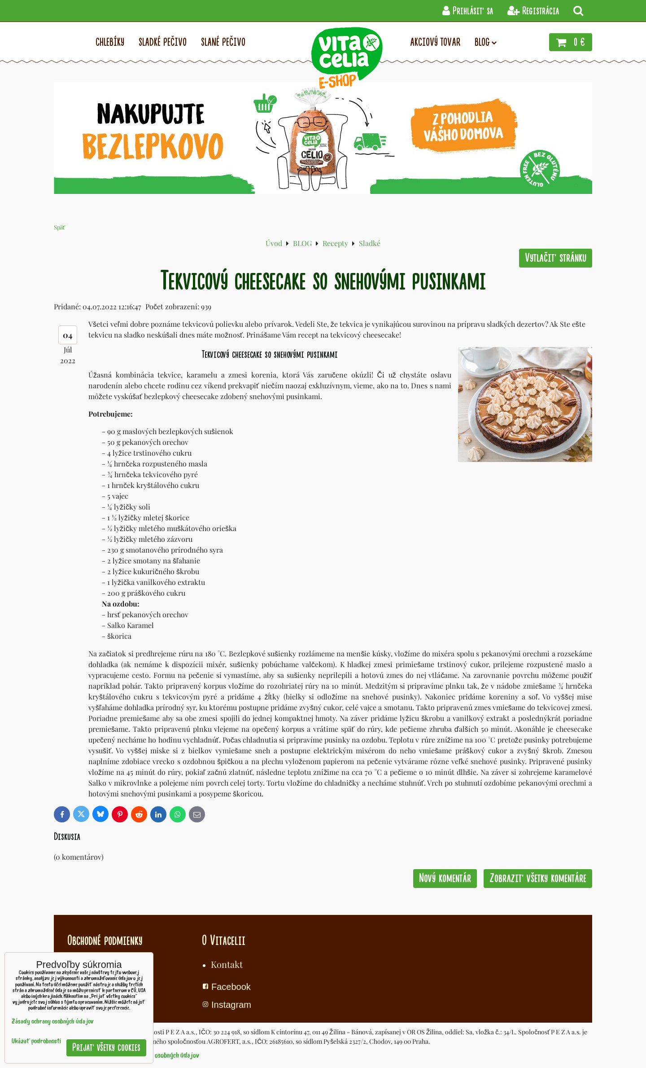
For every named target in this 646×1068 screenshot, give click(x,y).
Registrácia (533, 11)
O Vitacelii (223, 940)
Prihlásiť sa (467, 11)
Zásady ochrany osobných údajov (156, 1055)
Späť (59, 227)
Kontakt (227, 964)
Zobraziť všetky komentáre (537, 878)
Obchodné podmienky (104, 940)
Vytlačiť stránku (555, 258)
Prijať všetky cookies (106, 1047)
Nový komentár (445, 878)
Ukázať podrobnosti (36, 1041)
